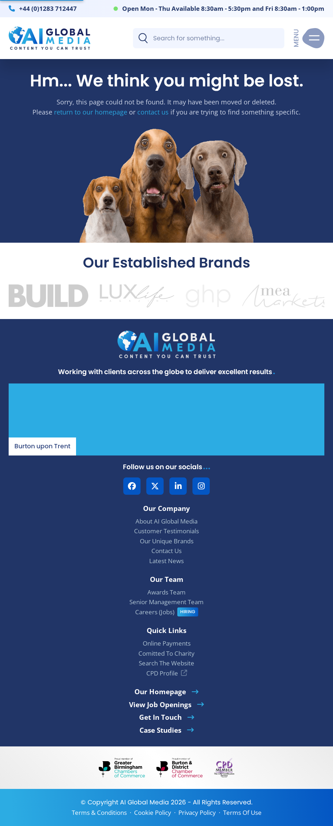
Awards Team (166, 592)
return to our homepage (90, 111)
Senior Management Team (166, 602)
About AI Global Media (166, 521)
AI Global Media (144, 802)
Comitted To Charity (166, 653)
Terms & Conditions (99, 812)
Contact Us (166, 551)
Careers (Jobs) (154, 612)
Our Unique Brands (167, 541)
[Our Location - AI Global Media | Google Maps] (166, 419)
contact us (153, 111)
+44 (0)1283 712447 (48, 8)
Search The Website (166, 663)
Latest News (166, 561)
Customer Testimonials (166, 531)
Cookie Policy (152, 812)
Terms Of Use (242, 812)
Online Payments (167, 643)
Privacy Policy (197, 812)
